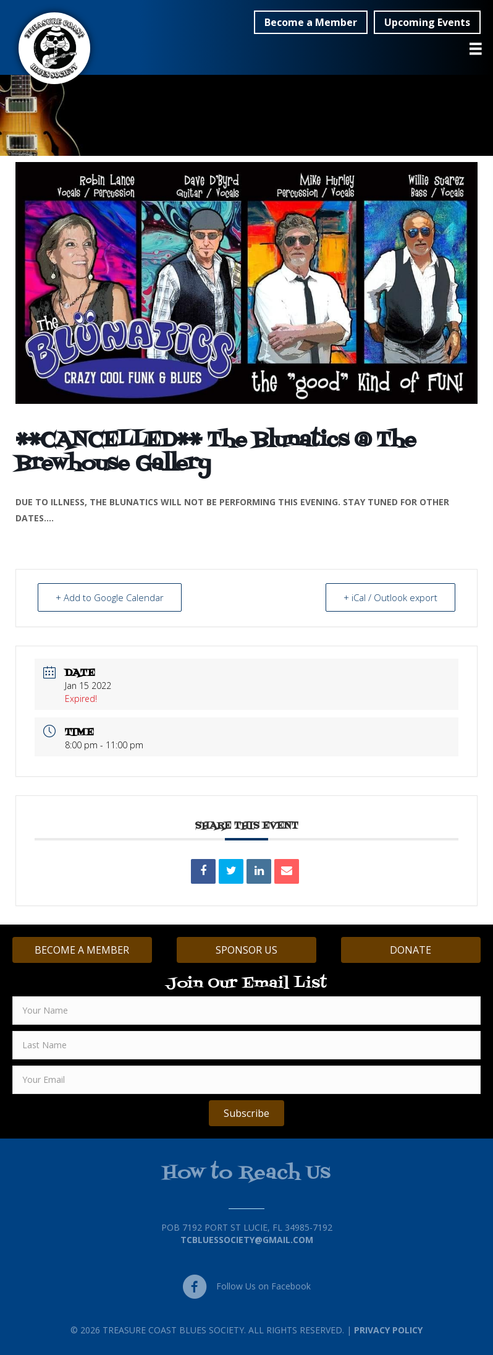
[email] (246, 1080)
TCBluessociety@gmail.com (246, 1240)
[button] (311, 22)
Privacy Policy (388, 1330)
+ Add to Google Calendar (110, 597)
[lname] (246, 1045)
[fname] (246, 1010)
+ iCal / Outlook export (390, 597)
